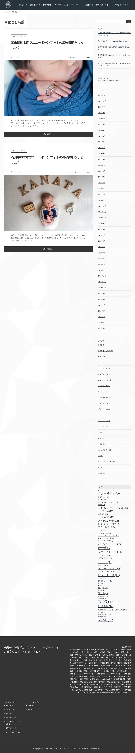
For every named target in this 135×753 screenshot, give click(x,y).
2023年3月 (101, 258)
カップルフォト (103, 374)
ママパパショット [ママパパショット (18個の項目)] (109, 568)
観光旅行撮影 (102, 473)
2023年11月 (102, 212)
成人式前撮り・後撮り (105, 450)
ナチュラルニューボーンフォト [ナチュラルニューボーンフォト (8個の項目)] (108, 536)
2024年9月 (101, 153)
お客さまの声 (35, 5)
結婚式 (100, 467)
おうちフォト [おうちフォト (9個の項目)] (103, 497)
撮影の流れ (47, 5)
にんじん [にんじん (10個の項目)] (103, 514)
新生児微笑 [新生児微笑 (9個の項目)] (103, 596)
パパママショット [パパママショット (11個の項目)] (106, 541)
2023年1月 (101, 270)
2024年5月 (101, 177)
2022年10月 (102, 287)
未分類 (100, 456)
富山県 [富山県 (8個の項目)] (101, 590)
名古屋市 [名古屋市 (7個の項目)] (101, 583)
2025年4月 (101, 130)
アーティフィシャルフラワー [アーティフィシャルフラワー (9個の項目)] (109, 524)
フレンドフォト (103, 403)
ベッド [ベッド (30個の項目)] (105, 562)
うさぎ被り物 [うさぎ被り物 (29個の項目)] (109, 493)
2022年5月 (101, 317)
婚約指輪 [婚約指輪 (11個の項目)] (103, 588)
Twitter (29, 705)
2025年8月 (101, 113)
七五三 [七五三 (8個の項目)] (101, 578)
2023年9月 (101, 223)
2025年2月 (101, 142)
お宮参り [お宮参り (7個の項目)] (101, 505)
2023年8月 (101, 229)
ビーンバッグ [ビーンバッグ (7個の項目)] (103, 547)
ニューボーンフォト (104, 380)
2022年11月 (102, 282)
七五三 (100, 432)
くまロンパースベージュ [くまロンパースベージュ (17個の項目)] (113, 507)
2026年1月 (101, 95)
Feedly (29, 709)
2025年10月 (102, 101)
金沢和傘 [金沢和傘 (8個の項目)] (102, 616)
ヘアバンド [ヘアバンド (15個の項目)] (105, 558)
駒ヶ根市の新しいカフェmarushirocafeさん (112, 41)
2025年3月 (101, 136)
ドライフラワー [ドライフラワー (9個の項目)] (104, 533)
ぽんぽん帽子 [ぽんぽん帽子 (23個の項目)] (108, 520)
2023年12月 (102, 206)
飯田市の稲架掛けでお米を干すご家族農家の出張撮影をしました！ (114, 64)
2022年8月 (101, 299)
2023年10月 (102, 218)
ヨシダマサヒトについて (120, 5)
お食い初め (101, 357)
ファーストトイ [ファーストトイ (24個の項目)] (110, 551)
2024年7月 (101, 165)
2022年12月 (102, 276)
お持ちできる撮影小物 (105, 351)
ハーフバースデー (104, 386)
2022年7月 (101, 305)
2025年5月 (101, 124)
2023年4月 (101, 253)
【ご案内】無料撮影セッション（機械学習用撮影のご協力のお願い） (114, 34)
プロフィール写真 (104, 409)
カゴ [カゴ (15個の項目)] (102, 530)
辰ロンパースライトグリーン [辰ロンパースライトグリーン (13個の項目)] (112, 610)
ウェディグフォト (104, 368)
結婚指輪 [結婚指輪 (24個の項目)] (105, 606)
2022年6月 (101, 311)
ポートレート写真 (104, 421)
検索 (129, 22)
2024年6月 (101, 171)
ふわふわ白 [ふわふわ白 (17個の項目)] (106, 517)
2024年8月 (101, 159)
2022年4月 (101, 322)
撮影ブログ (23, 5)
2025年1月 (101, 148)
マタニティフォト (104, 426)
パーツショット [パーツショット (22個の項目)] (109, 544)
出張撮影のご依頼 (61, 5)
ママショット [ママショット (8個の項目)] (103, 565)
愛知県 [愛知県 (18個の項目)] (103, 593)
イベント (101, 362)
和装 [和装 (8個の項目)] (100, 585)
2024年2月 (101, 194)
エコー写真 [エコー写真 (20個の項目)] (106, 527)
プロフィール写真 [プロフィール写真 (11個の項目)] (106, 555)
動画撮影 (101, 438)
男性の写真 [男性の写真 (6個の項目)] (102, 598)
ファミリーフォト (104, 397)
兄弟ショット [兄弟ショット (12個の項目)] (105, 581)
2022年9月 (101, 293)
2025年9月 (101, 107)
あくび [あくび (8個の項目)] (101, 490)
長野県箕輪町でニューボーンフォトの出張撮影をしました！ (114, 56)
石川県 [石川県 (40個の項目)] (106, 601)
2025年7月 (101, 119)
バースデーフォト (104, 392)
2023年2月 (101, 264)
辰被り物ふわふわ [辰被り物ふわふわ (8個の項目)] (104, 614)
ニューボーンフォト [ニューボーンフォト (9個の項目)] (106, 538)
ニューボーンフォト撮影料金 (82, 5)
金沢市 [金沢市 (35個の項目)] (105, 620)
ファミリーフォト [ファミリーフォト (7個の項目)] (104, 549)
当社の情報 (101, 444)
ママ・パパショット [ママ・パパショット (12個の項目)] (108, 572)
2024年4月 (101, 183)
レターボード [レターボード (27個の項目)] (109, 575)
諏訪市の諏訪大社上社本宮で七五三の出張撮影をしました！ (114, 48)
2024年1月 (101, 200)
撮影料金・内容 (102, 5)
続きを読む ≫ (48, 134)
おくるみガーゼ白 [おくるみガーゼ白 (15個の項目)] (108, 502)
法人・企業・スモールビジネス (108, 461)
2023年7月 (101, 235)
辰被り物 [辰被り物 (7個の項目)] (101, 612)
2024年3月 (101, 188)
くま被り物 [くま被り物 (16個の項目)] (105, 511)
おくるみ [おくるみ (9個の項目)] (102, 499)
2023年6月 (101, 241)
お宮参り (101, 345)
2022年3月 (101, 328)
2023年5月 (101, 247)
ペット (100, 415)
